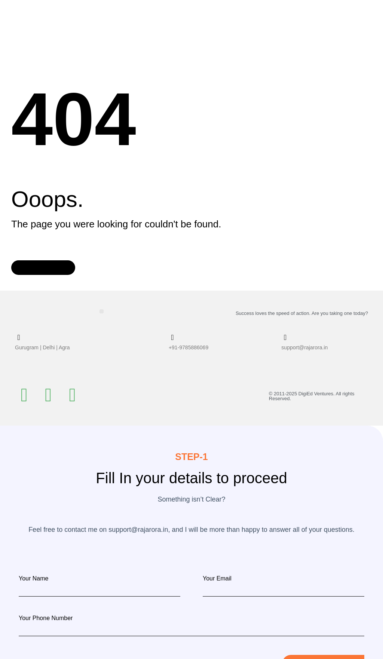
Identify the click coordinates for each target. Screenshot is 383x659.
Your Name (33, 578)
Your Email (217, 578)
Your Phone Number (46, 618)
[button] (101, 311)
